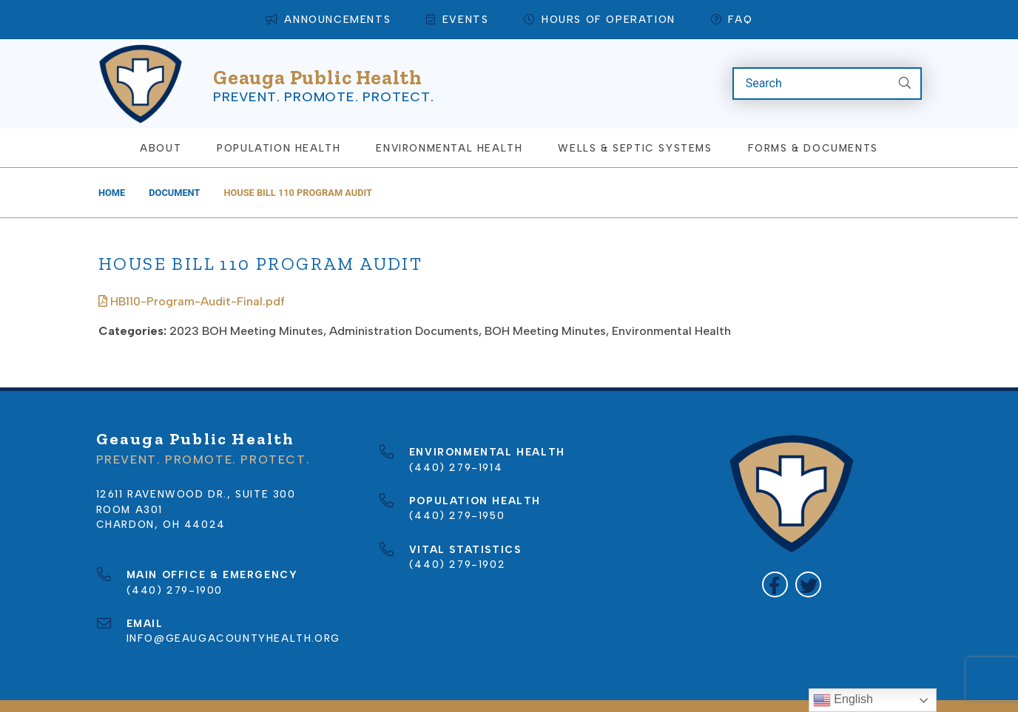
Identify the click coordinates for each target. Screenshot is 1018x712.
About (160, 123)
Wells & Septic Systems (635, 123)
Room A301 (129, 485)
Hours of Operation (599, 19)
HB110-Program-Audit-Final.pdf (191, 277)
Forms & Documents (813, 123)
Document (174, 168)
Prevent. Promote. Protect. (323, 83)
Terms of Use (713, 693)
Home (111, 168)
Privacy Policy (608, 693)
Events (457, 19)
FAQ (731, 19)
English (843, 700)
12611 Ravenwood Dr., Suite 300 (196, 469)
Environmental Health (449, 123)
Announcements (328, 19)
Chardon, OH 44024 (161, 500)
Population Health (278, 123)
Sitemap (519, 693)
